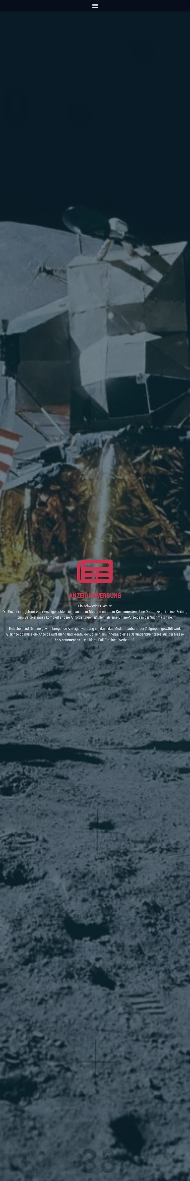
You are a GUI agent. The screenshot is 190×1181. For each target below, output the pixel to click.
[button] (95, 5)
